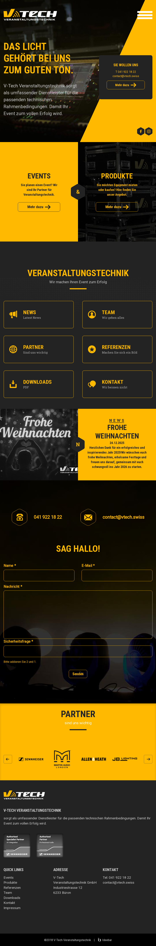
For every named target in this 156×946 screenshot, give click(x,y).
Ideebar (105, 940)
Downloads (12, 898)
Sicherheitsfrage (18, 641)
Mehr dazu (125, 85)
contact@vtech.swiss (126, 76)
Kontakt (9, 903)
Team (8, 893)
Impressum (12, 908)
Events (9, 877)
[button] (144, 16)
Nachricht (13, 586)
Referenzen (12, 888)
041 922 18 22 (120, 877)
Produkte (10, 882)
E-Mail (88, 565)
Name (10, 565)
